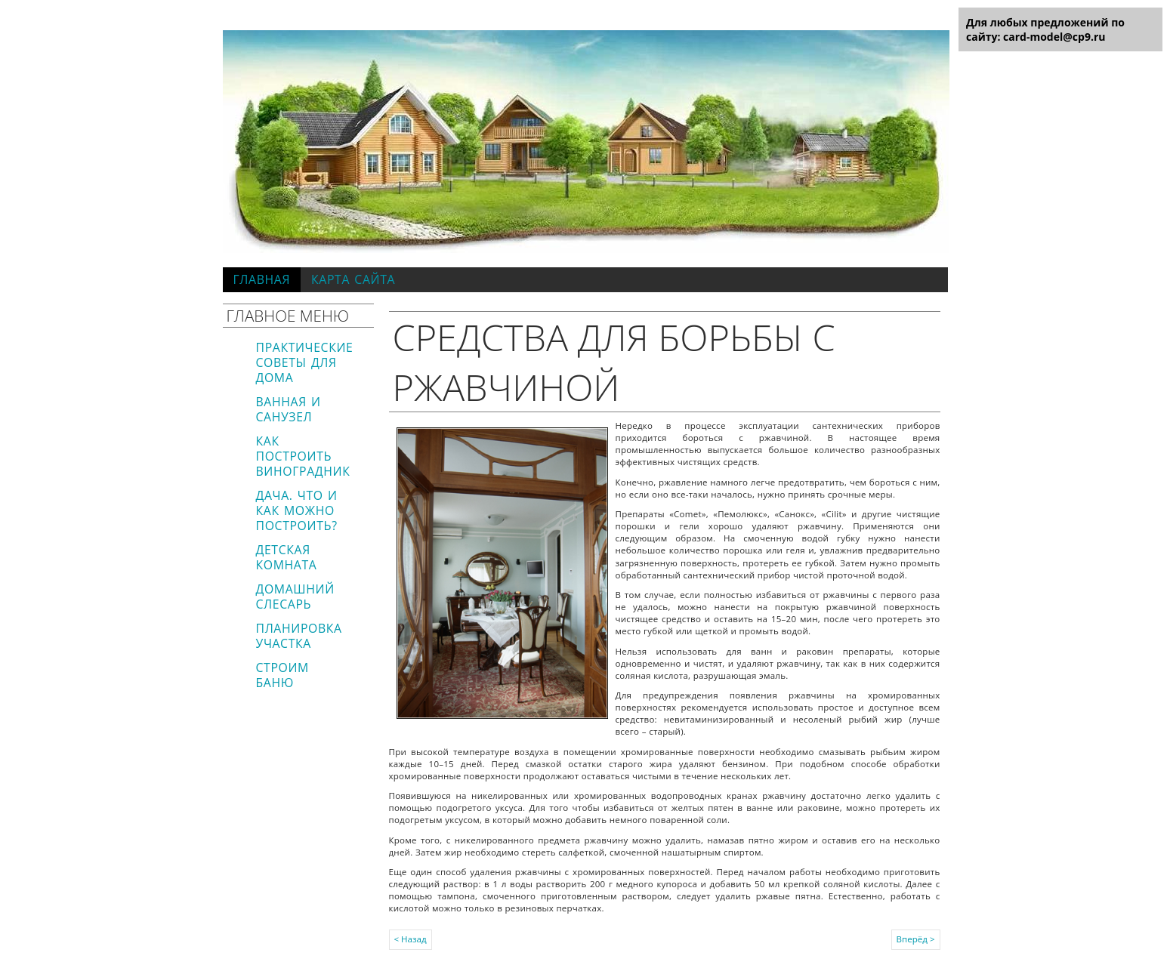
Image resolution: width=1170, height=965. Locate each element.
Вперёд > (916, 939)
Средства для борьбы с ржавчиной (614, 362)
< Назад (410, 939)
